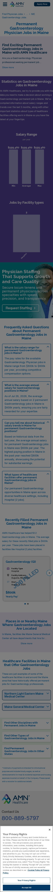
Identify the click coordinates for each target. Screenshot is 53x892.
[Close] (50, 830)
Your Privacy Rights (26, 880)
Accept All (26, 887)
